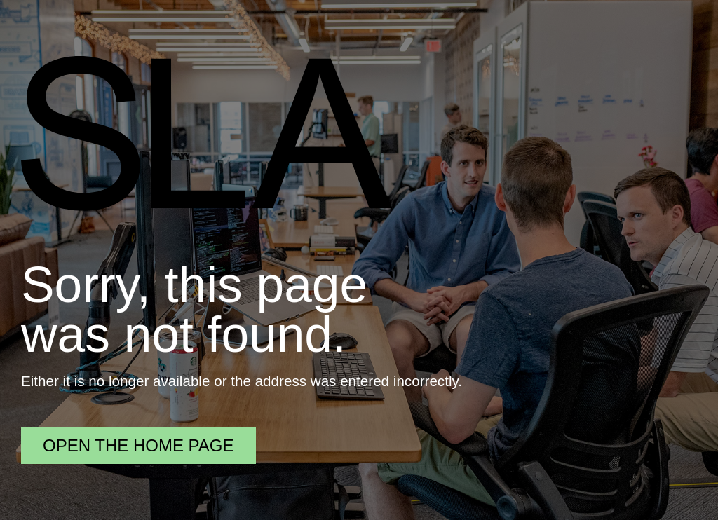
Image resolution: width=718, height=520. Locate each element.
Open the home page (138, 445)
